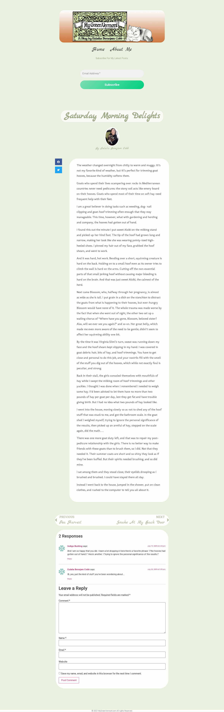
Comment (64, 601)
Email (62, 650)
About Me (121, 49)
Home (98, 49)
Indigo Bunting (74, 546)
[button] (58, 162)
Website (63, 662)
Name (62, 638)
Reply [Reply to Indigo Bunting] (69, 559)
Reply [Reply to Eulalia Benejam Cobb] (69, 579)
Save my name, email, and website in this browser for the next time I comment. (101, 674)
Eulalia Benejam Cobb (78, 569)
